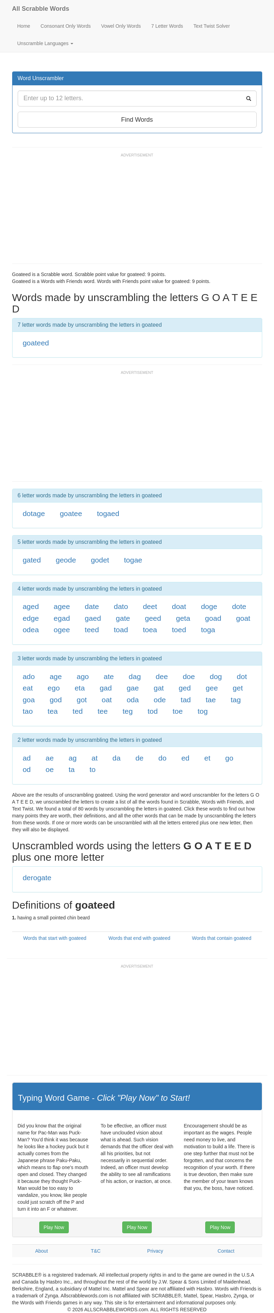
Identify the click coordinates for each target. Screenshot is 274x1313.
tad (186, 700)
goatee (71, 513)
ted (78, 711)
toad (121, 630)
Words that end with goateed (139, 938)
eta (80, 688)
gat (159, 688)
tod (153, 711)
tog (203, 711)
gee (212, 688)
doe (189, 676)
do (162, 758)
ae (49, 758)
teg (128, 711)
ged (184, 688)
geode (66, 560)
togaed (108, 513)
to (93, 769)
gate (123, 618)
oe (49, 769)
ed (185, 758)
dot (242, 676)
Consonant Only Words (66, 26)
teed (92, 630)
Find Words (137, 119)
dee (162, 676)
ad (27, 758)
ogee (62, 630)
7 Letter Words (167, 26)
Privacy (155, 1251)
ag (72, 758)
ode (160, 700)
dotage (34, 513)
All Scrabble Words (40, 8)
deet (150, 606)
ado (29, 676)
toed (179, 630)
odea (31, 630)
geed (153, 618)
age (56, 676)
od (27, 769)
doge (209, 606)
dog (216, 676)
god (56, 700)
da (117, 758)
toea (150, 630)
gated (32, 560)
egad (62, 618)
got (82, 700)
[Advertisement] (138, 211)
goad (213, 618)
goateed (36, 343)
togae (133, 560)
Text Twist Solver (211, 26)
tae (211, 700)
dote (239, 606)
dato (121, 606)
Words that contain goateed (221, 938)
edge (31, 618)
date (92, 606)
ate (109, 676)
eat (28, 688)
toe (178, 711)
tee (103, 711)
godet (100, 560)
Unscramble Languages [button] (45, 43)
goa (29, 700)
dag (135, 676)
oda (133, 700)
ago (83, 676)
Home (23, 26)
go (229, 758)
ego (54, 688)
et (207, 758)
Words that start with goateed (54, 938)
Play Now (54, 1227)
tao (28, 711)
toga (208, 630)
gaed (93, 618)
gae (133, 688)
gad (106, 688)
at (95, 758)
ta (71, 769)
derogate (37, 878)
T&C (96, 1251)
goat (243, 618)
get (238, 688)
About (41, 1251)
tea (53, 711)
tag (236, 700)
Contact (226, 1251)
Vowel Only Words (121, 26)
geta (183, 618)
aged (31, 606)
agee (62, 606)
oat (107, 700)
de (139, 758)
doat (179, 606)
